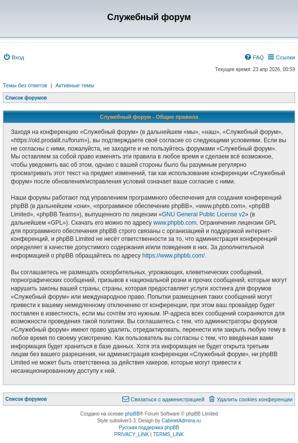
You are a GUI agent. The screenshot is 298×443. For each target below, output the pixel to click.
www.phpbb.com (174, 222)
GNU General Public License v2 (203, 214)
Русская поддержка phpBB (149, 427)
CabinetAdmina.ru (181, 420)
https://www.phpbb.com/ (173, 255)
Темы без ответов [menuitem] (25, 85)
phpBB (132, 414)
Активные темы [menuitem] (74, 85)
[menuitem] (13, 57)
